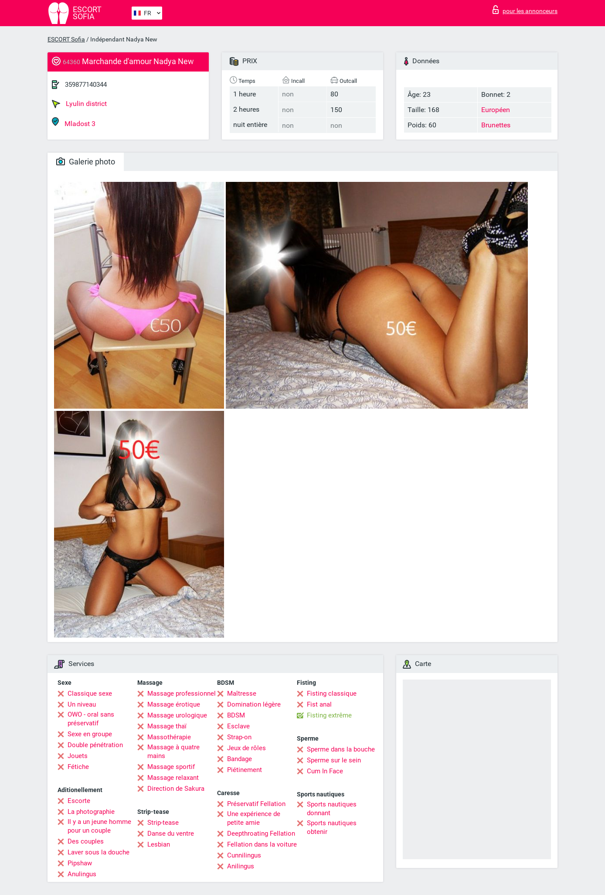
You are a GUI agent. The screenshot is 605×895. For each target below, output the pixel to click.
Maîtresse (241, 693)
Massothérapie (169, 737)
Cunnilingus (244, 855)
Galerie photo (85, 161)
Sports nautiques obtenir (332, 827)
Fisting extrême (329, 715)
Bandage (239, 759)
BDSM (236, 715)
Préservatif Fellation (256, 804)
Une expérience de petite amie (253, 818)
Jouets (78, 756)
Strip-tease (163, 823)
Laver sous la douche (98, 852)
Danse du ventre (170, 833)
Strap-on (239, 737)
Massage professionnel (181, 693)
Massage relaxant (173, 778)
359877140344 (86, 85)
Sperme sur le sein (334, 760)
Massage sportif (171, 767)
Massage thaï (167, 726)
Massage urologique (177, 715)
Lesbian (158, 844)
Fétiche (78, 767)
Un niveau (82, 704)
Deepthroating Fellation (261, 833)
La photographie (91, 812)
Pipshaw (80, 863)
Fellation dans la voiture (262, 844)
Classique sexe (90, 693)
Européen (495, 110)
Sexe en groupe (90, 734)
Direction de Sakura (175, 789)
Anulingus (82, 874)
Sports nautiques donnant (332, 808)
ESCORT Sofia (66, 39)
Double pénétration (95, 745)
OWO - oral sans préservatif (91, 719)
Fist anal (319, 704)
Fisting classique (332, 693)
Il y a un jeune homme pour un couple (99, 826)
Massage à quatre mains (173, 751)
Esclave (238, 726)
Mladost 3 (73, 122)
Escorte (79, 801)
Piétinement (244, 770)
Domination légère (254, 704)
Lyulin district (79, 103)
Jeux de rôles (246, 748)
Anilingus (240, 866)
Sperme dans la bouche (341, 749)
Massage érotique (173, 704)
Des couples (86, 841)
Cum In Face (325, 771)
